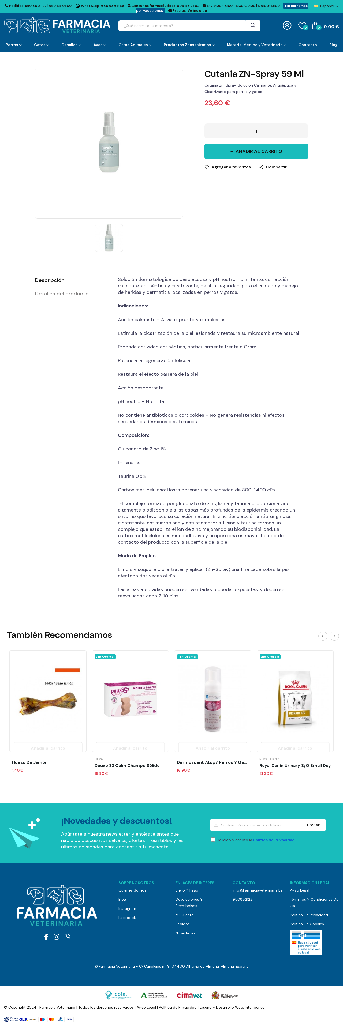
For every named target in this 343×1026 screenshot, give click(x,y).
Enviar (313, 825)
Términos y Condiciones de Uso (314, 902)
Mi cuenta (184, 914)
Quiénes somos (132, 890)
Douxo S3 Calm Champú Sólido (127, 765)
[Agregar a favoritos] (227, 167)
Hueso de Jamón (30, 762)
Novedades (185, 933)
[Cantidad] (256, 131)
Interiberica (255, 1007)
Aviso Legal (299, 890)
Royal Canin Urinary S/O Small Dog (295, 765)
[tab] (70, 280)
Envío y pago (187, 890)
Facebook (127, 917)
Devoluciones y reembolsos (189, 902)
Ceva (99, 759)
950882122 (242, 899)
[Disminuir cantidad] (212, 131)
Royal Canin (269, 759)
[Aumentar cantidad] (300, 131)
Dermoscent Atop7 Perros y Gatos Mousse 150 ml (213, 762)
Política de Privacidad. (274, 839)
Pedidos (183, 924)
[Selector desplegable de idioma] (326, 5)
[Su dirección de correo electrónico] (268, 825)
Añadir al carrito (258, 151)
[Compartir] (273, 167)
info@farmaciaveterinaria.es (257, 890)
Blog (122, 899)
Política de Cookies (307, 924)
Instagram (127, 908)
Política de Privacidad (309, 914)
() (302, 25)
